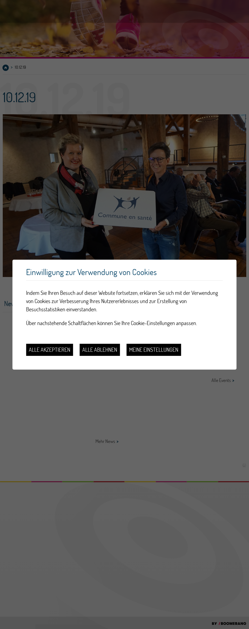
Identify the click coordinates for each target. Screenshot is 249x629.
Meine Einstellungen (153, 349)
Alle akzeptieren (49, 349)
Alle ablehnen (99, 349)
